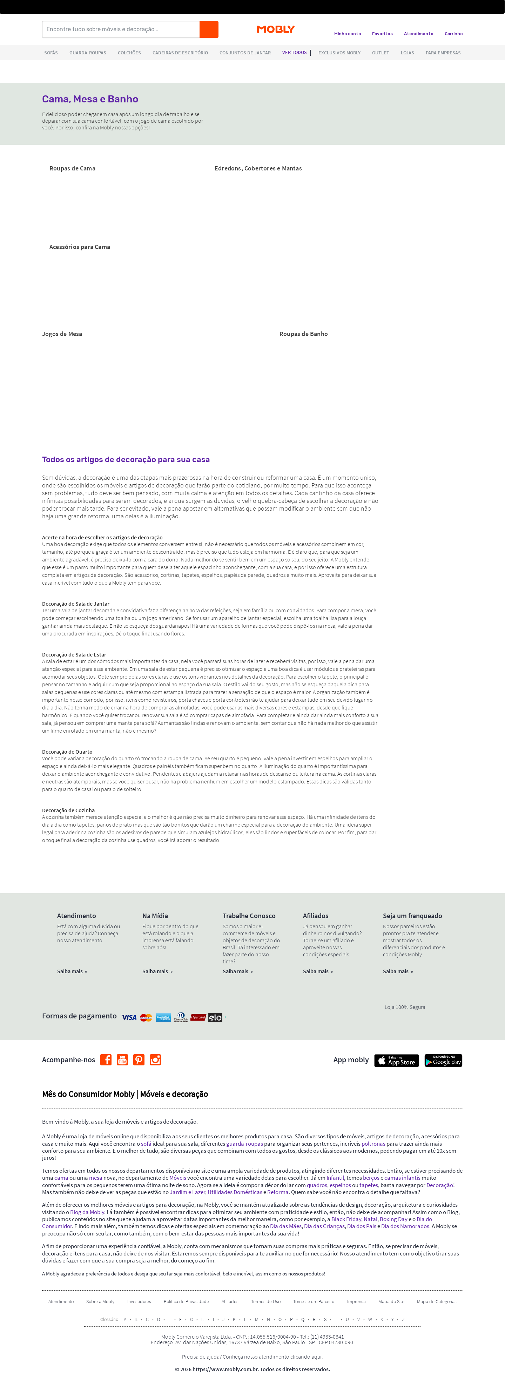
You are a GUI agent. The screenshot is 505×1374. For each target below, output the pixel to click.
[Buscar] (209, 29)
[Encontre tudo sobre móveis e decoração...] (123, 29)
